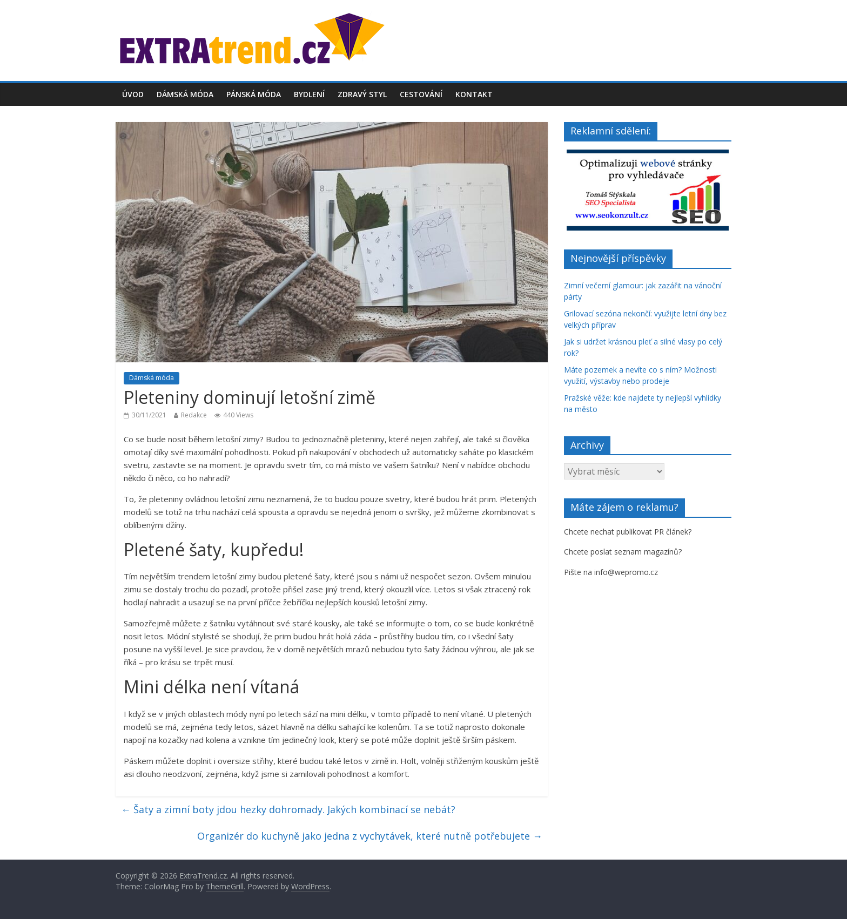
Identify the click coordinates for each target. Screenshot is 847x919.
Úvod (133, 94)
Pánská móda (253, 94)
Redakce (194, 415)
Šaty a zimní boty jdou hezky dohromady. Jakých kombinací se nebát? (288, 809)
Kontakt (474, 94)
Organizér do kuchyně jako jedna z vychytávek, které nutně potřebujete (369, 835)
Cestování (421, 94)
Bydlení (309, 94)
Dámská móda (185, 94)
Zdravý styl (362, 94)
